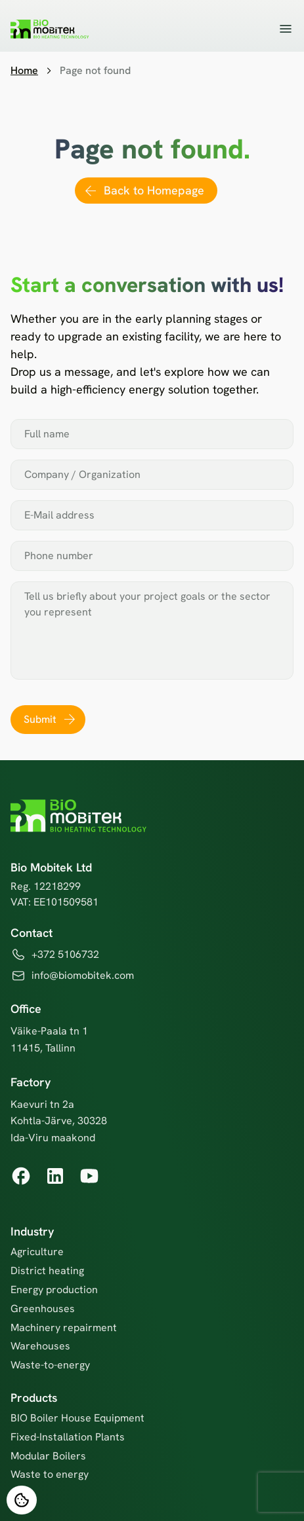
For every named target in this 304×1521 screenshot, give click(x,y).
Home (24, 70)
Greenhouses (43, 1308)
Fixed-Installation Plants (68, 1437)
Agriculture (37, 1251)
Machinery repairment (64, 1327)
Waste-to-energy (50, 1365)
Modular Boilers (48, 1456)
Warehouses (40, 1346)
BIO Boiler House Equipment (77, 1418)
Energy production (54, 1289)
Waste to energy (50, 1474)
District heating (47, 1270)
